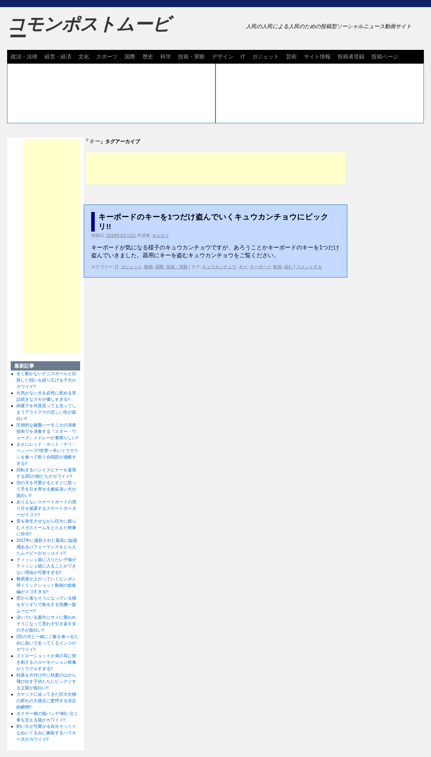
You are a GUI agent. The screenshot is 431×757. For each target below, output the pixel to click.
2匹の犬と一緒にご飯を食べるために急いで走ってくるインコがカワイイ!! (47, 643)
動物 (148, 266)
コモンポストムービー (88, 30)
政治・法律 (24, 56)
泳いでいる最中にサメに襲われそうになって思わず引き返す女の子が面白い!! (46, 624)
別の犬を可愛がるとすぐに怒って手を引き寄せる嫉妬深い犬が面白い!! (46, 489)
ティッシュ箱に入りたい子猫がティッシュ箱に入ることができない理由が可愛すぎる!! (46, 566)
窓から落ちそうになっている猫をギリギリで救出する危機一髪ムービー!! (46, 604)
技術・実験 (191, 56)
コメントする (309, 266)
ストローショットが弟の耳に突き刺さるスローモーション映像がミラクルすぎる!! (46, 662)
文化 (83, 56)
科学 (165, 56)
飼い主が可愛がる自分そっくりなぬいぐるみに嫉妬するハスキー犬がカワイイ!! (46, 733)
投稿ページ (385, 56)
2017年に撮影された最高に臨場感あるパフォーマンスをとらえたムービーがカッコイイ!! (46, 547)
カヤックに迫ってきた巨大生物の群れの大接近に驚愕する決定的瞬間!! (46, 701)
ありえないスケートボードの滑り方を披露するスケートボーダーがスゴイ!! (46, 508)
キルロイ (160, 235)
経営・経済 (58, 56)
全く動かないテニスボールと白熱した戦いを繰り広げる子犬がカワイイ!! (46, 380)
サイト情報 (317, 56)
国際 (130, 56)
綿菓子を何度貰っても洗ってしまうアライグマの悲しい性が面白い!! (46, 412)
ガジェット (265, 56)
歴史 (147, 56)
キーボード (260, 266)
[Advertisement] (215, 168)
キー (243, 266)
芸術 (291, 56)
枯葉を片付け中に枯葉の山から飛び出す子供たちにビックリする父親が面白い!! (46, 681)
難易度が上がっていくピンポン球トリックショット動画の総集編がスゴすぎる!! (46, 585)
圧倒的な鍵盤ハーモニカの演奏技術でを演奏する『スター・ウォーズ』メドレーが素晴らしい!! (47, 431)
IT (242, 56)
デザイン (222, 56)
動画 (277, 266)
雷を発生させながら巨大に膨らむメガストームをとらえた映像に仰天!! (46, 527)
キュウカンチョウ (219, 266)
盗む (288, 266)
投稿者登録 (351, 56)
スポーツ (107, 56)
